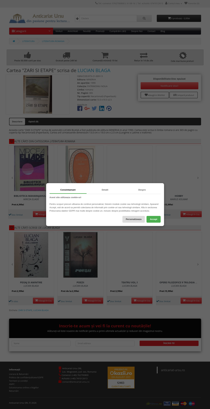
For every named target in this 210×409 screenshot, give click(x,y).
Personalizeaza (133, 219)
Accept (153, 219)
